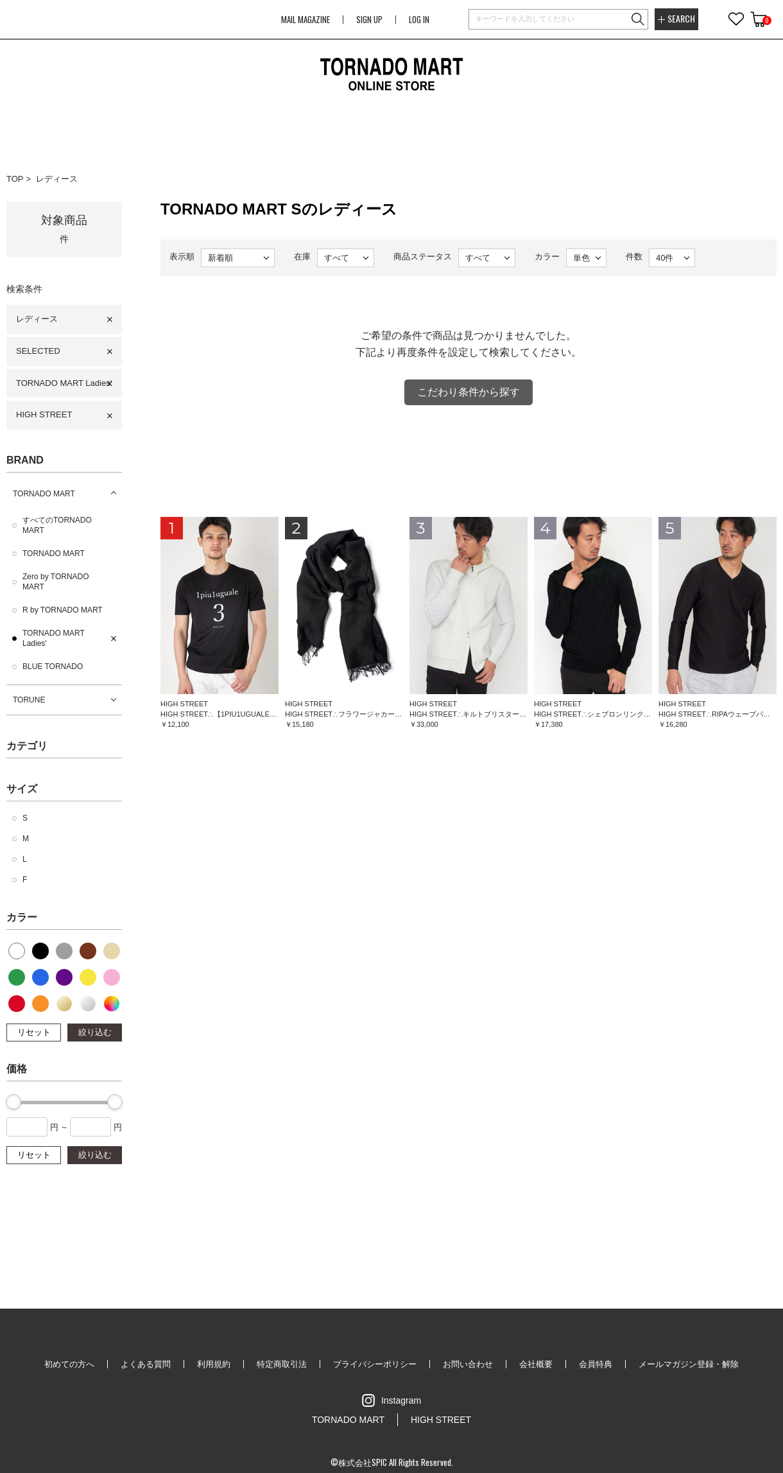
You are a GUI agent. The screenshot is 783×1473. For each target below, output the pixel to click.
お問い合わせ (468, 1364)
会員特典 (595, 1364)
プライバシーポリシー (375, 1364)
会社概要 (536, 1364)
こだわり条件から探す (468, 392)
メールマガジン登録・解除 (689, 1364)
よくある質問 (146, 1364)
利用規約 (213, 1364)
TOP (15, 179)
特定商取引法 (282, 1364)
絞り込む (95, 1032)
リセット (34, 1032)
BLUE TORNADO (52, 666)
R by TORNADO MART (62, 610)
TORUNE (29, 699)
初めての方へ (69, 1364)
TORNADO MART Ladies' (64, 383)
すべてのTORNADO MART (57, 525)
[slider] (13, 1102)
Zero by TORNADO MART (55, 581)
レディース (57, 179)
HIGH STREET (44, 414)
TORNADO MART (44, 493)
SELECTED (38, 351)
